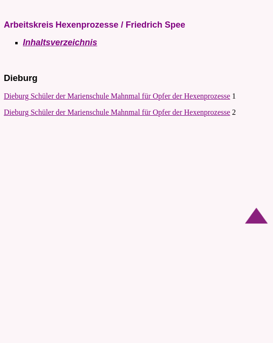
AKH (12, 8)
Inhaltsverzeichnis (60, 42)
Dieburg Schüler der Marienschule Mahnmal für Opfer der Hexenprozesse (117, 96)
